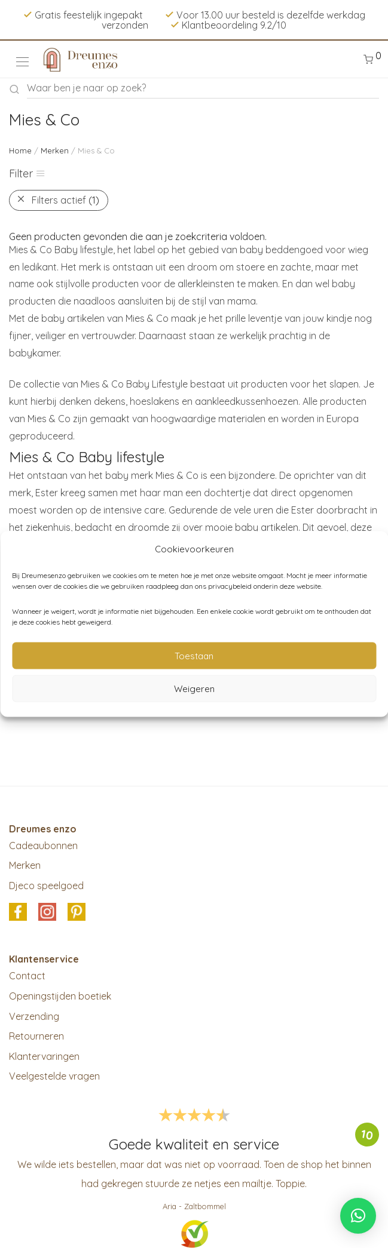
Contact (27, 976)
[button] (358, 1216)
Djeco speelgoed (46, 886)
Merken (55, 150)
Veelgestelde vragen (54, 1076)
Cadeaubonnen (43, 846)
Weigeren (194, 688)
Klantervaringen (44, 1056)
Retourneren (36, 1036)
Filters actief (65, 200)
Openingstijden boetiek (60, 996)
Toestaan (194, 655)
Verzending (34, 1016)
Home (20, 150)
